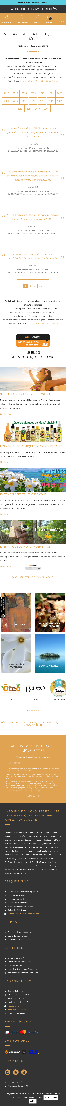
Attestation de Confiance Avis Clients (23, 973)
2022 (41, 93)
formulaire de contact (32, 791)
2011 (28, 108)
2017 (24, 101)
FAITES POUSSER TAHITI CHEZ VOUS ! (23, 494)
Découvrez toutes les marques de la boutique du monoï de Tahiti (33, 723)
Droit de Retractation (16, 895)
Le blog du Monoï (14, 1082)
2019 (6, 101)
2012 (19, 108)
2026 (6, 93)
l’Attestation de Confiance (46, 81)
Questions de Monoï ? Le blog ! (20, 939)
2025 (15, 93)
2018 (15, 101)
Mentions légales (15, 965)
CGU (30, 81)
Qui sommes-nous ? (16, 958)
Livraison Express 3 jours (18, 899)
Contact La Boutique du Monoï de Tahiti (24, 914)
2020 (59, 93)
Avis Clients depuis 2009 (18, 1086)
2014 (50, 101)
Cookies (39, 1097)
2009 (46, 108)
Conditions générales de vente (20, 961)
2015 (42, 101)
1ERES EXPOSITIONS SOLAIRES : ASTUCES (26, 394)
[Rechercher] (22, 17)
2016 (33, 101)
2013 (59, 101)
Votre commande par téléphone (20, 906)
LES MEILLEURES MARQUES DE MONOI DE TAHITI (31, 446)
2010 (37, 108)
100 (40, 285)
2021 (50, 93)
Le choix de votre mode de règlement (23, 891)
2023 (33, 93)
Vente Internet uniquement (18, 1009)
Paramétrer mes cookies (43, 1099)
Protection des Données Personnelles (23, 969)
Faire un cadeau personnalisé (19, 932)
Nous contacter (14, 1006)
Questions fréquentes (16, 1013)
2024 (24, 93)
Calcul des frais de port (17, 910)
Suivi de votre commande (18, 903)
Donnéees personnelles (25, 1097)
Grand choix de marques (18, 936)
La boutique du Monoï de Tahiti (31, 9)
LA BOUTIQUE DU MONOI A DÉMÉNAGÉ (25, 546)
